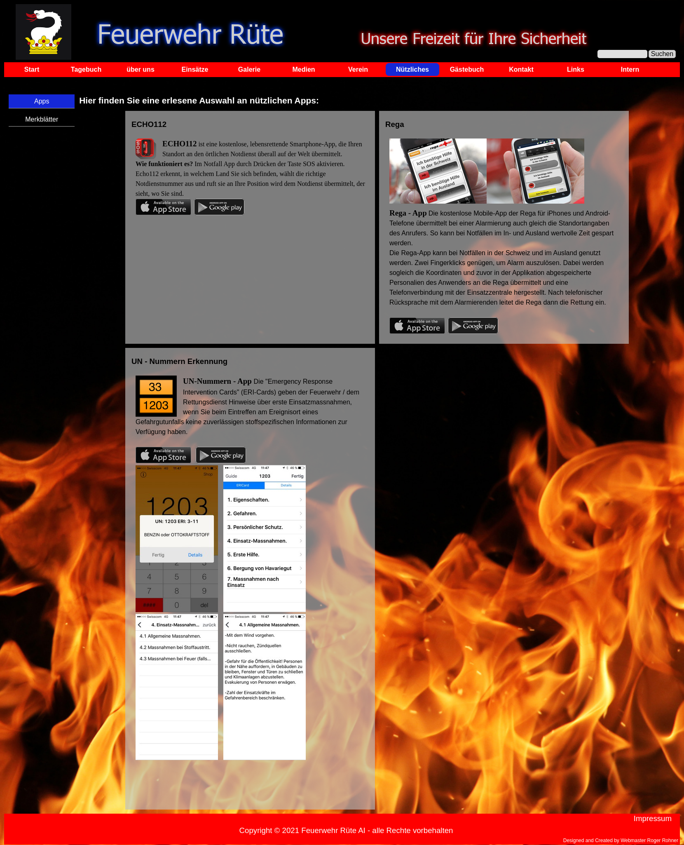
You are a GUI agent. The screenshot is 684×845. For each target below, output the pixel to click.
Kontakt (521, 69)
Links (575, 69)
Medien (303, 69)
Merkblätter (41, 119)
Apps (41, 101)
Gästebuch (467, 69)
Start (31, 69)
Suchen (662, 53)
